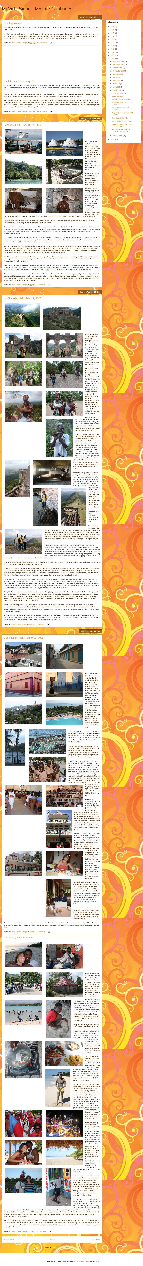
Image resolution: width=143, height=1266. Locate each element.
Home (52, 1239)
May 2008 (116, 84)
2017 (113, 33)
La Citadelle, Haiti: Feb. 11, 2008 (22, 298)
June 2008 (117, 80)
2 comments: (41, 932)
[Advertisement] (52, 61)
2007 (113, 139)
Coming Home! (12, 23)
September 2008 (119, 71)
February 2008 (118, 93)
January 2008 (118, 136)
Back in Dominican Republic (20, 81)
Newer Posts (9, 1239)
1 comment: (40, 624)
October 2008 (118, 68)
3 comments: (41, 285)
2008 (113, 58)
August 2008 (117, 74)
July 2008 (116, 77)
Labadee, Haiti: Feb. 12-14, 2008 (22, 125)
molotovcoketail (79, 1261)
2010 (113, 52)
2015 (113, 39)
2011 (113, 49)
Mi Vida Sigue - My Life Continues (37, 8)
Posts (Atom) (56, 1247)
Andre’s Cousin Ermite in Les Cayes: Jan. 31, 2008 (122, 130)
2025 (113, 27)
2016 (113, 36)
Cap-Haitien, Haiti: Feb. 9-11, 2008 (24, 637)
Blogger (96, 1261)
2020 (113, 30)
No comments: (42, 43)
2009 (113, 55)
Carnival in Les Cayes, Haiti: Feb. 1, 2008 (122, 125)
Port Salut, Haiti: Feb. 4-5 (18, 937)
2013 (113, 43)
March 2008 (117, 90)
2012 (113, 46)
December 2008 (119, 61)
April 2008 (116, 87)
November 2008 (119, 64)
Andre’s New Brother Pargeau (123, 121)
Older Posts (96, 1239)
